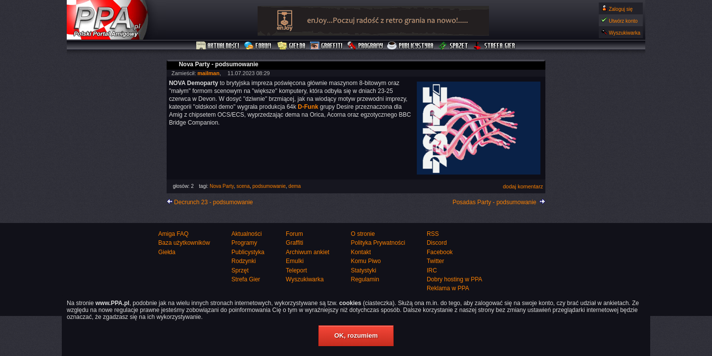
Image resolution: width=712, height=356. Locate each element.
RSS (433, 233)
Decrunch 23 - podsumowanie (213, 202)
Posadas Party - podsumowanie (494, 202)
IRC (432, 270)
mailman (208, 73)
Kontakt (361, 252)
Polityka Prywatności (378, 242)
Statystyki (363, 270)
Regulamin (365, 279)
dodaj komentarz (523, 186)
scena (243, 186)
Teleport (296, 270)
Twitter (435, 261)
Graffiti (326, 46)
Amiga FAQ (173, 233)
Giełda (291, 46)
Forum (259, 46)
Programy (365, 46)
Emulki (295, 261)
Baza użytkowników (184, 242)
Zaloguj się (620, 9)
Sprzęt (453, 46)
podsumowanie (269, 186)
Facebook (440, 252)
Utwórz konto (623, 21)
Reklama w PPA (448, 288)
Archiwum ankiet (307, 252)
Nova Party (222, 186)
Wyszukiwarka (624, 33)
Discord (437, 242)
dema (294, 186)
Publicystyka (411, 46)
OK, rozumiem (356, 335)
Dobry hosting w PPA (455, 279)
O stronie (363, 233)
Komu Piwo (366, 261)
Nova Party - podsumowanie (219, 64)
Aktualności (218, 46)
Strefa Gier (494, 46)
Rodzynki (243, 261)
